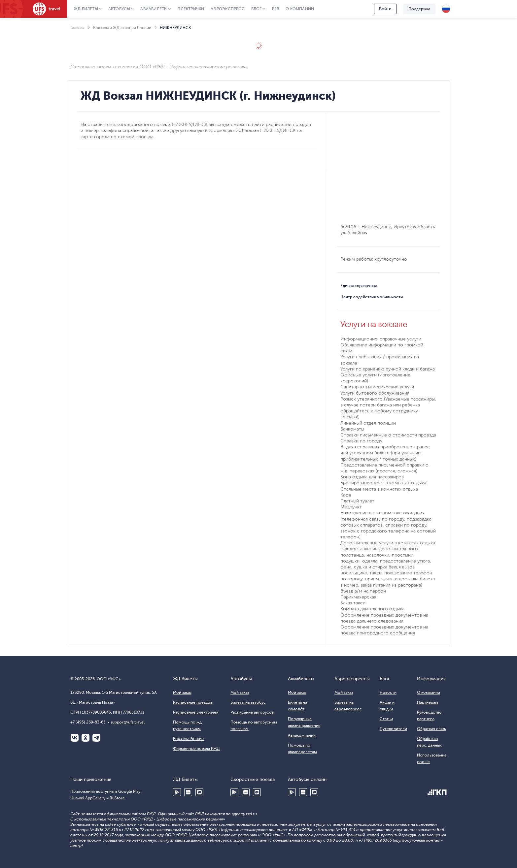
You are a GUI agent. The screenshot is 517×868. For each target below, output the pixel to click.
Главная (77, 27)
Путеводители (393, 728)
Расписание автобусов (252, 712)
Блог (256, 9)
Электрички (191, 9)
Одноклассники (85, 737)
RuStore (199, 792)
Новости (388, 692)
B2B (275, 9)
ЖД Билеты (86, 9)
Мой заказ (182, 692)
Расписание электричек (195, 712)
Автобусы (119, 9)
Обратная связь (431, 728)
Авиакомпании (302, 735)
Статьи (386, 719)
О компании (300, 9)
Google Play (177, 792)
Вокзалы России (188, 738)
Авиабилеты (153, 9)
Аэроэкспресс (227, 9)
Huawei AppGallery (188, 792)
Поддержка (419, 9)
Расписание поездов (192, 702)
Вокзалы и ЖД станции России (122, 27)
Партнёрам (427, 702)
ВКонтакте (74, 737)
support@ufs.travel (128, 722)
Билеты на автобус (248, 702)
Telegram (96, 737)
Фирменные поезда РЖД (196, 748)
